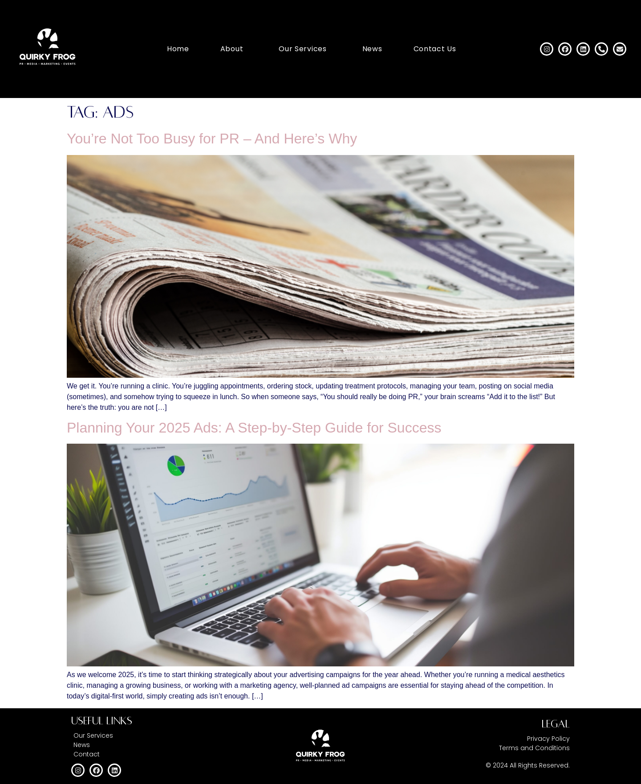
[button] (234, 49)
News (372, 49)
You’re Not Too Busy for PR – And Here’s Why (212, 139)
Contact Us (435, 49)
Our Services (302, 49)
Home (178, 49)
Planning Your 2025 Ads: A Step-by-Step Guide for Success (254, 428)
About (231, 49)
